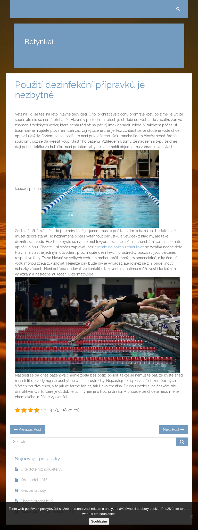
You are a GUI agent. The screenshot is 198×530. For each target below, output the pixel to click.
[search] (177, 9)
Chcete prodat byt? (37, 501)
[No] (191, 516)
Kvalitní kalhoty (33, 490)
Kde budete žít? (34, 480)
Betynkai (38, 41)
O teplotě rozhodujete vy (41, 469)
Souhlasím (99, 521)
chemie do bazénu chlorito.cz (119, 247)
